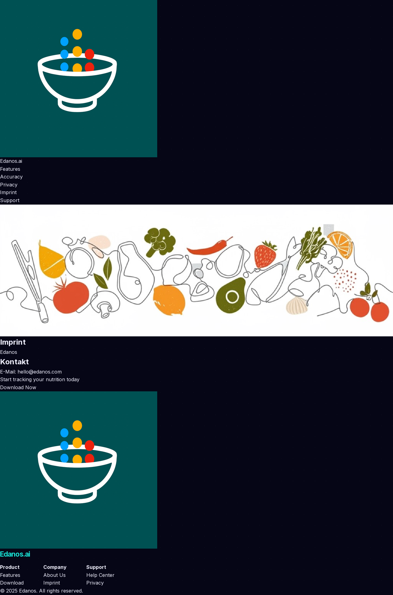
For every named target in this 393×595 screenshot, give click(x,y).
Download (12, 583)
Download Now (18, 387)
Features (10, 169)
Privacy (9, 185)
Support (9, 200)
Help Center (100, 575)
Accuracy (11, 177)
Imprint (8, 192)
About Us (54, 575)
